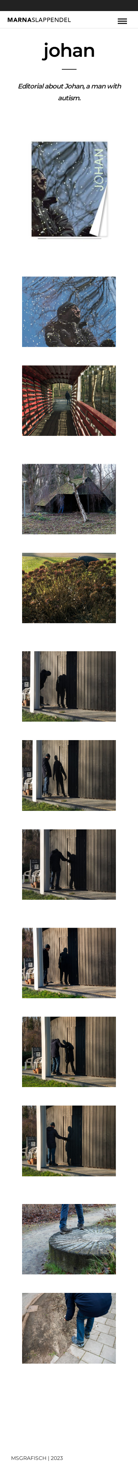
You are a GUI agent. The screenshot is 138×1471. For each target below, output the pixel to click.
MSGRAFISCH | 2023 (37, 1458)
